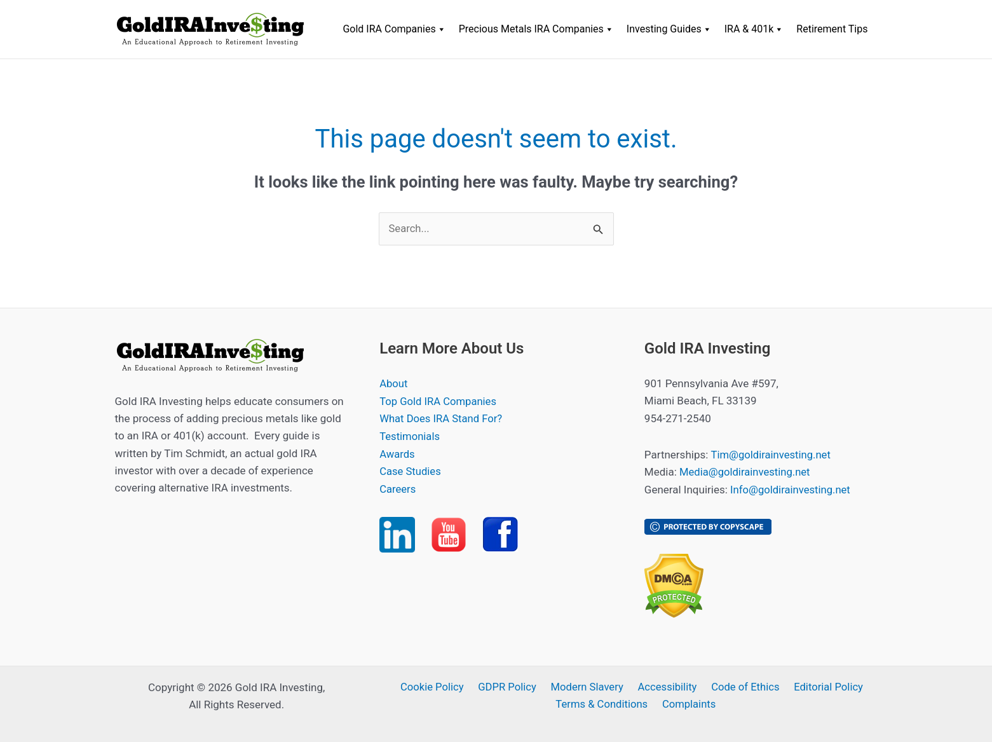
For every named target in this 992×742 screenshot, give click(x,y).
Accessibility (665, 686)
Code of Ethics (742, 686)
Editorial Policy (822, 686)
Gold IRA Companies (394, 29)
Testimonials (410, 435)
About (393, 384)
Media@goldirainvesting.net (746, 471)
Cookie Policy (436, 686)
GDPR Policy (510, 686)
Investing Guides (669, 29)
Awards (397, 453)
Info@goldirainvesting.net (791, 489)
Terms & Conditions (604, 703)
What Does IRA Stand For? (442, 418)
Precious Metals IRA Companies (536, 29)
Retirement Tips (831, 29)
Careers (397, 487)
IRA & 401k (754, 29)
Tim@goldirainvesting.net (771, 454)
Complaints (689, 703)
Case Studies (410, 470)
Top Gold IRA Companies (439, 401)
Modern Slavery (587, 686)
